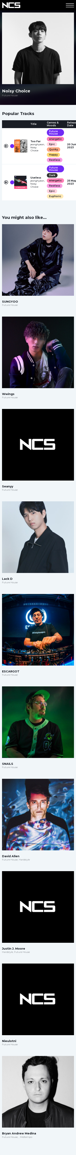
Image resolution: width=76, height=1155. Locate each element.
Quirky (53, 149)
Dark (52, 175)
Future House (53, 132)
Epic (52, 144)
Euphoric (55, 196)
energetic (55, 138)
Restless (54, 159)
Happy (53, 154)
